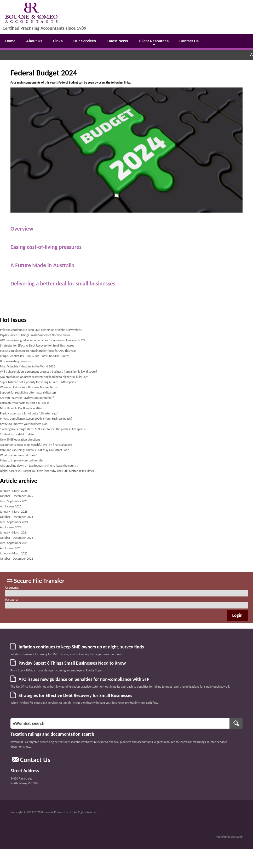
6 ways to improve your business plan (24, 424)
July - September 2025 (14, 501)
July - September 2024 (14, 522)
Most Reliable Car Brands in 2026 (21, 408)
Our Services (84, 41)
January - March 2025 (13, 511)
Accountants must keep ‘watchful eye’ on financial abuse (36, 445)
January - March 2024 (13, 532)
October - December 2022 (16, 558)
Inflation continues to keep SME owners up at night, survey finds (41, 330)
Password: (11, 599)
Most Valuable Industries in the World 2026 (27, 366)
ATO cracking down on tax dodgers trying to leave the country (39, 465)
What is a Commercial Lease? (18, 455)
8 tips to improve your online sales (22, 460)
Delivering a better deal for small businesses (62, 283)
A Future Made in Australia (42, 265)
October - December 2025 (16, 496)
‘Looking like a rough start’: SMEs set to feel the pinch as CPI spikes (42, 429)
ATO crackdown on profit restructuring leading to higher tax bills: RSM (44, 377)
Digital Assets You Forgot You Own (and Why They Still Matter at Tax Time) (47, 471)
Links (58, 41)
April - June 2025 (10, 506)
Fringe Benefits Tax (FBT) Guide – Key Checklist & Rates (34, 356)
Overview (21, 228)
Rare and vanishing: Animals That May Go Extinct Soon (34, 450)
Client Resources (154, 41)
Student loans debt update (17, 434)
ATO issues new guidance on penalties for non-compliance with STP (42, 340)
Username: (12, 587)
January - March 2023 (13, 553)
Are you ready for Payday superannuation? (27, 398)
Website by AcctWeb (229, 837)
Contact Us (189, 41)
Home (10, 41)
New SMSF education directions (20, 439)
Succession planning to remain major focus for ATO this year (38, 351)
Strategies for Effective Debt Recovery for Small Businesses (37, 345)
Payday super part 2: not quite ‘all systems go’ (29, 413)
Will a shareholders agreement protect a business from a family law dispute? (48, 371)
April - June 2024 (10, 527)
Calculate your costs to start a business (24, 403)
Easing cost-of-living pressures (46, 246)
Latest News (117, 41)
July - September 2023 (14, 543)
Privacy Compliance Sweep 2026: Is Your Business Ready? (36, 418)
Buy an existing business (15, 361)
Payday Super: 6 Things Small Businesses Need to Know (35, 335)
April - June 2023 (10, 548)
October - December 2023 (16, 538)
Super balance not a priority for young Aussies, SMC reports (38, 382)
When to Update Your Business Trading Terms (29, 387)
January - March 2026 (13, 491)
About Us (34, 41)
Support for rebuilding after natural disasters (28, 392)
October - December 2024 (16, 517)
